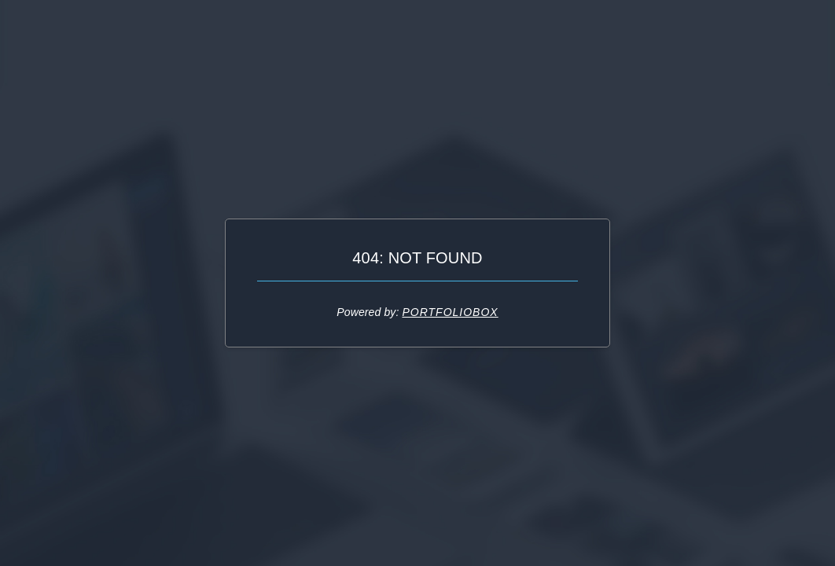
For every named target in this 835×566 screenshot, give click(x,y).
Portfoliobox (450, 312)
